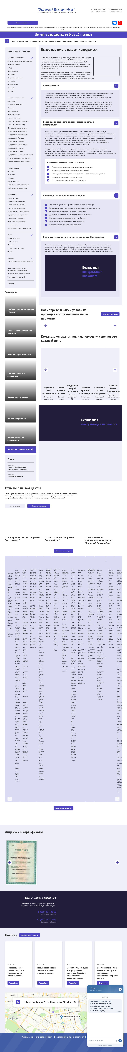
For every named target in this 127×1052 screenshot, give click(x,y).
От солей (11, 88)
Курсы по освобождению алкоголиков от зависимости (18, 468)
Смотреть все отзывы (63, 808)
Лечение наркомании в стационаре (20, 61)
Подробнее (13, 983)
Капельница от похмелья (16, 205)
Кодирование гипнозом (16, 148)
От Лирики (11, 81)
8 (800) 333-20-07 (115, 9)
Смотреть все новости (29, 935)
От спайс (11, 91)
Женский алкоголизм (15, 476)
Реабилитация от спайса (19, 354)
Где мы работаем (14, 238)
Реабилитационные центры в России (21, 310)
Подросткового (13, 111)
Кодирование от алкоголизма (18, 211)
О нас (76, 41)
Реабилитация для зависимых (16, 374)
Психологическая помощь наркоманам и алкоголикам (17, 269)
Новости (11, 245)
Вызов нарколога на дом (16, 201)
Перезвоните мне (22, 23)
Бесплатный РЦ (13, 181)
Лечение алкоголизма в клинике (19, 158)
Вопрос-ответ (13, 241)
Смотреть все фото (110, 314)
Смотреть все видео (63, 551)
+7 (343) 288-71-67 (98, 9)
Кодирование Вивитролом (17, 131)
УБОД (10, 68)
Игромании (11, 74)
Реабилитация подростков (17, 188)
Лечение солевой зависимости (16, 438)
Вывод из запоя (13, 198)
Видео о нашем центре (16, 248)
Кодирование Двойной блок (18, 135)
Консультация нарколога (16, 218)
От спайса (11, 175)
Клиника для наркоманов (17, 208)
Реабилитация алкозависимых (18, 185)
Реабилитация (55, 41)
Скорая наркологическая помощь (19, 228)
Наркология (67, 41)
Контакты (92, 41)
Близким (83, 41)
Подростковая (13, 71)
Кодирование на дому (15, 151)
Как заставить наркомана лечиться (20, 332)
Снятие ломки (12, 225)
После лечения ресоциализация (19, 274)
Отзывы (10, 251)
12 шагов (11, 178)
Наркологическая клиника (17, 221)
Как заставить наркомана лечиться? (20, 265)
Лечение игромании (17, 418)
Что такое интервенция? (16, 277)
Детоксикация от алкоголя (17, 128)
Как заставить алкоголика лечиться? (21, 261)
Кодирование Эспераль (16, 141)
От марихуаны (13, 84)
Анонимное (12, 101)
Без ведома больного (15, 104)
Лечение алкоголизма (38, 41)
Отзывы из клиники (39, 506)
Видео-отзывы (15, 506)
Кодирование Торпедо (16, 138)
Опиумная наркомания (15, 78)
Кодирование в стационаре (17, 145)
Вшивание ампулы (14, 118)
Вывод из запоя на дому (16, 124)
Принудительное (14, 64)
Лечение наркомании (20, 41)
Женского (11, 108)
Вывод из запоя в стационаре (18, 121)
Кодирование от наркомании (18, 215)
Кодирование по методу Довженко (20, 155)
